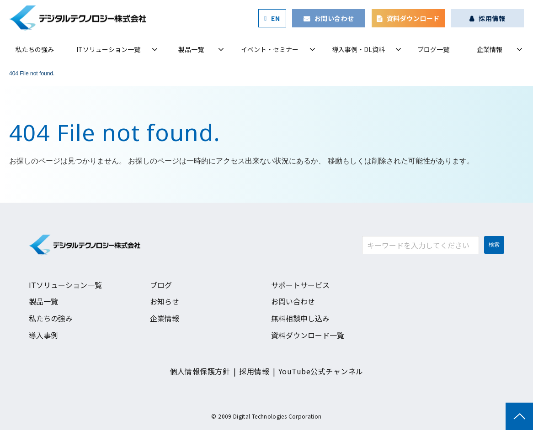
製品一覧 (191, 49)
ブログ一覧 (433, 49)
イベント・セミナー (269, 49)
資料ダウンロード (413, 18)
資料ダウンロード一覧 (307, 335)
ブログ (161, 284)
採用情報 (492, 18)
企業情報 (489, 49)
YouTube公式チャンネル (320, 371)
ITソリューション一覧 (108, 49)
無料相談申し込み (300, 318)
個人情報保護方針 (200, 371)
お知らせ (164, 301)
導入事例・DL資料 (358, 49)
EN (275, 18)
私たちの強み (35, 49)
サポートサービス (300, 284)
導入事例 (43, 335)
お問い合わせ (334, 18)
